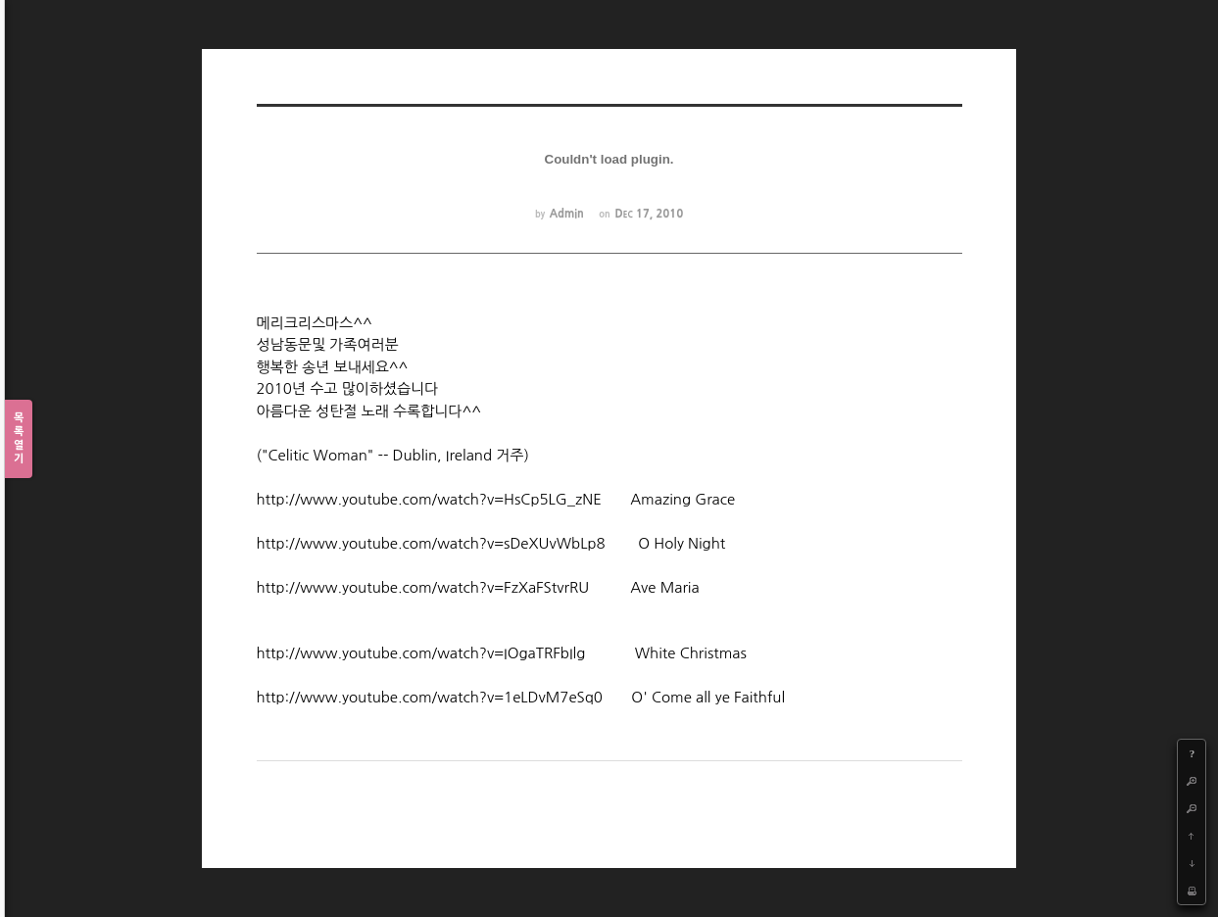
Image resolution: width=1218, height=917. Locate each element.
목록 (19, 439)
